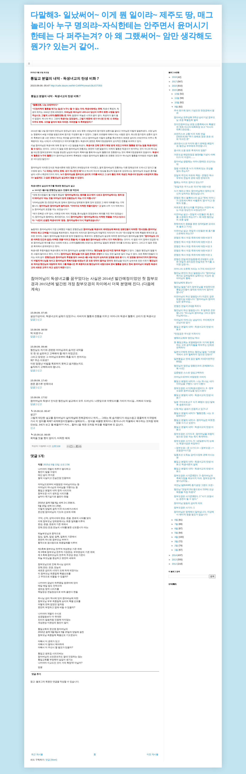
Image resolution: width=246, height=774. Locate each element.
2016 (174, 86)
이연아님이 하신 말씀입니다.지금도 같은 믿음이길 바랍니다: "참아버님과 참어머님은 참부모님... (194, 299)
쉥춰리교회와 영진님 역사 (186, 338)
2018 (174, 77)
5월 (176, 532)
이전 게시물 (152, 754)
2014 (174, 555)
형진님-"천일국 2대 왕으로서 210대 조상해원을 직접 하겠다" (194, 490)
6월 (176, 528)
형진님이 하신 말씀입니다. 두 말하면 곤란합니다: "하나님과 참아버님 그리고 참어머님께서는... (194, 313)
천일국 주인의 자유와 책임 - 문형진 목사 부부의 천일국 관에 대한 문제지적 (194, 176)
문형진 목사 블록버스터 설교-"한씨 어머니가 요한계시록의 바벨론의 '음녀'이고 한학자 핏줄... (194, 200)
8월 (176, 520)
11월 (177, 98)
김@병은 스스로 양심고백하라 (189, 372)
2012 (174, 564)
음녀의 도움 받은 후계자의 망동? (190, 150)
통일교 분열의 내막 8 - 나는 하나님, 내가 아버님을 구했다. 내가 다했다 (194, 382)
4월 (176, 537)
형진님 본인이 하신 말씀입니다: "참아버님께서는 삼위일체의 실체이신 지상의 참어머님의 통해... (194, 276)
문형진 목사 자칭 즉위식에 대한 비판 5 (193, 237)
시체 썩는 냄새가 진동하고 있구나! (191, 409)
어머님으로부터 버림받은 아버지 (190, 377)
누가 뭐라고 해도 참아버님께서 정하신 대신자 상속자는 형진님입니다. (194, 192)
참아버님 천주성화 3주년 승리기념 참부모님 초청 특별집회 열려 (194, 118)
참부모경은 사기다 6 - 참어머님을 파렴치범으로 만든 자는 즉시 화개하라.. (194, 435)
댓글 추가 (36, 674)
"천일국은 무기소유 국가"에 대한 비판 (192, 186)
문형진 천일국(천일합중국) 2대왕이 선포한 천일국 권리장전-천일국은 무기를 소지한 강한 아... (194, 262)
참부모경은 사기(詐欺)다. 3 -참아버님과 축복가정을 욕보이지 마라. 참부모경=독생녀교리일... (194, 478)
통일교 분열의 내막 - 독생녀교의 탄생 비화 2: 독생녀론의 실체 (194, 463)
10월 (177, 102)
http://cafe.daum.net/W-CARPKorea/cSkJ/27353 (76, 85)
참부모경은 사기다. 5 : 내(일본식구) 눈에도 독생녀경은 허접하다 (194, 442)
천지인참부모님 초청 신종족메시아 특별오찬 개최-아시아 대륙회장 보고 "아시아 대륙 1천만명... (194, 127)
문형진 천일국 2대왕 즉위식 (187, 306)
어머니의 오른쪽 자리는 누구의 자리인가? (194, 269)
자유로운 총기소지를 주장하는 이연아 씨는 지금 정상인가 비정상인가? (194, 208)
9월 (176, 106)
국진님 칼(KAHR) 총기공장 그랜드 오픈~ (194, 485)
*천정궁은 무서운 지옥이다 (187, 333)
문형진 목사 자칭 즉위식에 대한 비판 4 (193, 242)
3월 (176, 541)
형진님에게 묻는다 (183, 282)
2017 (174, 81)
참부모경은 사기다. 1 (184, 507)
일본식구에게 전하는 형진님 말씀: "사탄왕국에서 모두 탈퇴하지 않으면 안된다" (194, 353)
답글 (32, 319)
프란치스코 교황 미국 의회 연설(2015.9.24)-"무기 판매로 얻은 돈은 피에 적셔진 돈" (194, 136)
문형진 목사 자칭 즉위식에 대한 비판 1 (193, 255)
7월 (176, 524)
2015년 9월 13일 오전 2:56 (56, 464)
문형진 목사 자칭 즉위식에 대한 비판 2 (193, 250)
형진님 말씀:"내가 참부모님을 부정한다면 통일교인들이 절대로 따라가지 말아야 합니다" (194, 289)
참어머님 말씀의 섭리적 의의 (188, 503)
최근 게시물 (37, 754)
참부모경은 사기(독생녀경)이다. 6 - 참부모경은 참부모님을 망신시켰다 (193, 389)
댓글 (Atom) (51, 759)
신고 (39, 319)
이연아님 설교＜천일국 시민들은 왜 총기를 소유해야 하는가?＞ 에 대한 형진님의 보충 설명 (194, 217)
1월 (176, 550)
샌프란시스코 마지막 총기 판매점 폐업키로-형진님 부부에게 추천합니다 (194, 144)
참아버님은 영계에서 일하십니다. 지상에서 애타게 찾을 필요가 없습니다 (194, 513)
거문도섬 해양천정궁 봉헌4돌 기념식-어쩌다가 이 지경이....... (194, 156)
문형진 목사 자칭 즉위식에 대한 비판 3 (193, 246)
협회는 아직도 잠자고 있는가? (188, 182)
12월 (177, 94)
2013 (174, 559)
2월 (176, 545)
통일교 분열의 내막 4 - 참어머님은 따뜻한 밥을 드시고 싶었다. (194, 421)
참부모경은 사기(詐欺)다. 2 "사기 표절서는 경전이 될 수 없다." (194, 497)
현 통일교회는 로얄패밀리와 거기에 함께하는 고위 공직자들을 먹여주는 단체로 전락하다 (194, 345)
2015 (174, 90)
